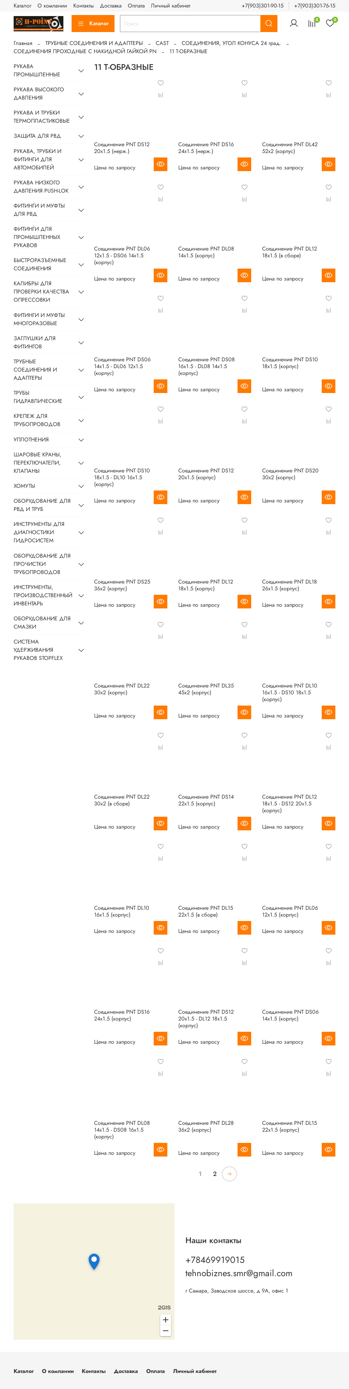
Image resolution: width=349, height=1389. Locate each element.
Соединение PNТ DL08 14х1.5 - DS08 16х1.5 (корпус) (122, 1130)
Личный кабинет (170, 6)
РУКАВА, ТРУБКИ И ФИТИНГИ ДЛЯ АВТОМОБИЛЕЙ (37, 159)
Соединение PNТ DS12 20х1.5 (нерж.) (122, 147)
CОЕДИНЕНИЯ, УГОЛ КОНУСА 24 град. (231, 43)
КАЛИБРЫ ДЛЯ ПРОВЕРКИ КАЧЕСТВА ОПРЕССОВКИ (41, 292)
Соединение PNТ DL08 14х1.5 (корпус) (206, 252)
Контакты (83, 6)
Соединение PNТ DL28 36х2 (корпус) (206, 1126)
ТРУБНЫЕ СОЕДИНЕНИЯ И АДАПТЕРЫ (94, 43)
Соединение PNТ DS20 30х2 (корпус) (290, 474)
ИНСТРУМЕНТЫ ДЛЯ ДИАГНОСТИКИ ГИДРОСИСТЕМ (39, 532)
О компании (52, 6)
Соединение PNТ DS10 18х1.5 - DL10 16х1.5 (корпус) (122, 477)
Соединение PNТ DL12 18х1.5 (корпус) (205, 585)
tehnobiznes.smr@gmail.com (238, 1273)
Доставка (111, 6)
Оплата (136, 6)
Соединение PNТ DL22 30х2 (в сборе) (122, 800)
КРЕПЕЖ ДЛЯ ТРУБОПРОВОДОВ (37, 420)
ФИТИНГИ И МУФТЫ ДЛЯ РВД (39, 210)
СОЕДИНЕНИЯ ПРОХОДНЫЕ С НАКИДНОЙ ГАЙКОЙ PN (85, 51)
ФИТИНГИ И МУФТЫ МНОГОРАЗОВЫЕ (39, 319)
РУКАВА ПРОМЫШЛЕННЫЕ (37, 70)
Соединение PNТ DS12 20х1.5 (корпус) (206, 474)
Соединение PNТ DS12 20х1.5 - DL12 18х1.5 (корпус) (206, 1018)
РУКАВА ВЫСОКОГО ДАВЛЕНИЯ (39, 94)
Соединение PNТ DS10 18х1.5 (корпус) (290, 363)
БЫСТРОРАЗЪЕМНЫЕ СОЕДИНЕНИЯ (40, 264)
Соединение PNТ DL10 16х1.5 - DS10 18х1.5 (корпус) (289, 692)
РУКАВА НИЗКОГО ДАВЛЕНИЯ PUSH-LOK (41, 187)
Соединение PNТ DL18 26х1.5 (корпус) (289, 585)
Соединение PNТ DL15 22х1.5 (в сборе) (205, 911)
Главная (23, 43)
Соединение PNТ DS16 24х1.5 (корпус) (122, 1015)
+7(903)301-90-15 (263, 6)
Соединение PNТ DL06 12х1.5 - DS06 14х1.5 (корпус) (122, 255)
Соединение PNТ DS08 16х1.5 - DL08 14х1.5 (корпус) (206, 366)
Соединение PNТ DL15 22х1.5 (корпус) (289, 1126)
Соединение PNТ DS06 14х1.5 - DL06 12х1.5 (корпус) (122, 366)
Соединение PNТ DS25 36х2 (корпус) (122, 585)
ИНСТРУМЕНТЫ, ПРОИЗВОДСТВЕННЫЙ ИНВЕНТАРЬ (43, 595)
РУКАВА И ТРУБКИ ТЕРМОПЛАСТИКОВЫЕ (42, 117)
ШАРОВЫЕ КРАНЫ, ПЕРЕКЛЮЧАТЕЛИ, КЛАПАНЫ (37, 463)
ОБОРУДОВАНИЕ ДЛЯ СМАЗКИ (42, 623)
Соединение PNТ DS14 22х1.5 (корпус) (206, 800)
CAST (162, 43)
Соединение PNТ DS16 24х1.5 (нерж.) (206, 147)
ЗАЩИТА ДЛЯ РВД (37, 136)
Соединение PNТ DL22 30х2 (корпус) (122, 689)
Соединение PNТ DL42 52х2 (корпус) (290, 147)
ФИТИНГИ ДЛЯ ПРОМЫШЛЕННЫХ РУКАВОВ (37, 237)
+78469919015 (215, 1259)
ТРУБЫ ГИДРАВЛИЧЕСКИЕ (38, 397)
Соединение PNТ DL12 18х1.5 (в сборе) (289, 252)
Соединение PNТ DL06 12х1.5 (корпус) (290, 911)
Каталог (22, 6)
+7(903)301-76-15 (314, 6)
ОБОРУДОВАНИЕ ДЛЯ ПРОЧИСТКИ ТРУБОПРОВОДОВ (42, 564)
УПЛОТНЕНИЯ (31, 439)
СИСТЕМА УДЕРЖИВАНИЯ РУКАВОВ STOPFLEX (38, 650)
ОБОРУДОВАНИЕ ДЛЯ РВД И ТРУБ (42, 505)
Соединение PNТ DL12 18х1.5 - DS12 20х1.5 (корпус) (289, 803)
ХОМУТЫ (24, 486)
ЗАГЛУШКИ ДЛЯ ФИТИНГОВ (35, 342)
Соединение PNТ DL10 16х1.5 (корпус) (121, 911)
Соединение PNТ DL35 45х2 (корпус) (206, 689)
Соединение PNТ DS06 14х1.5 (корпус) (290, 1015)
